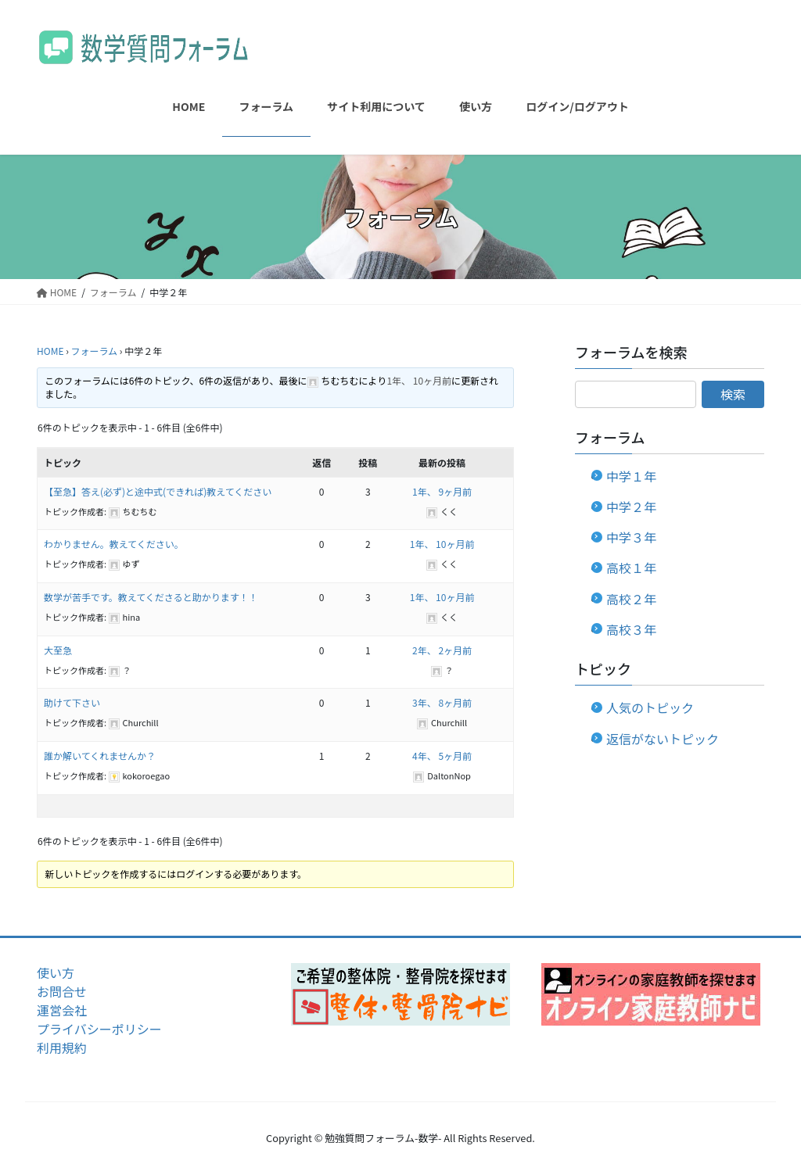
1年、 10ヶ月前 (418, 380)
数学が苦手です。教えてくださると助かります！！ (151, 596)
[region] (400, 994)
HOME (50, 350)
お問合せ (62, 991)
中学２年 (631, 506)
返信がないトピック (662, 738)
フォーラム (93, 350)
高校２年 (631, 598)
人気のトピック (650, 707)
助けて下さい (72, 702)
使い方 (55, 972)
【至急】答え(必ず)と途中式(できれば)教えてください (157, 491)
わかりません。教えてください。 (114, 543)
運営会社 (62, 1010)
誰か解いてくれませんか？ (100, 755)
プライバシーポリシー (99, 1028)
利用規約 (62, 1047)
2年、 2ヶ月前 (442, 650)
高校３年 (631, 629)
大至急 (58, 650)
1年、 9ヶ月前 (442, 491)
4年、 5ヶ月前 (442, 755)
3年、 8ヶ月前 (442, 702)
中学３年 (631, 537)
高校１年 (631, 567)
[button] (400, 994)
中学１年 (631, 476)
